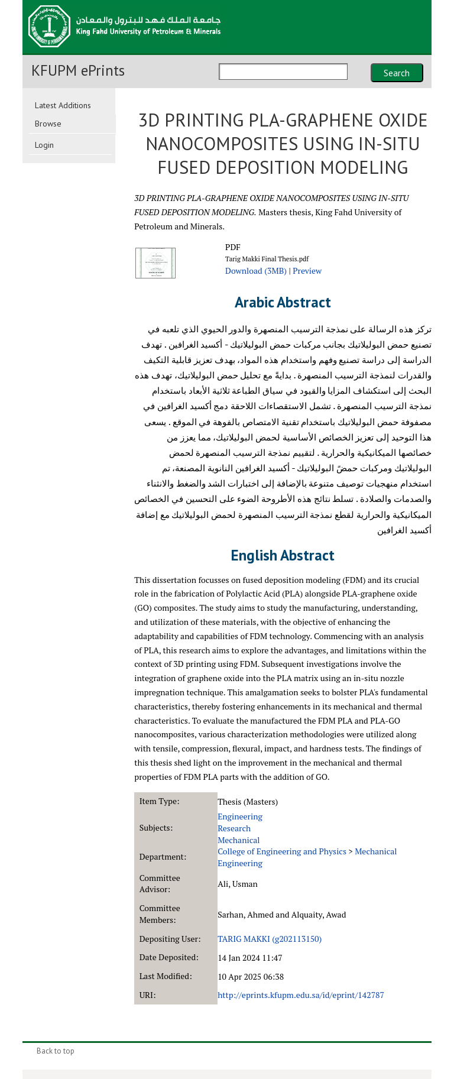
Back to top (55, 1051)
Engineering (240, 816)
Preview (307, 270)
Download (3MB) (256, 270)
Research (234, 828)
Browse (48, 123)
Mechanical (239, 839)
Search (397, 73)
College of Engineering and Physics (282, 851)
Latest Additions (63, 105)
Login (44, 145)
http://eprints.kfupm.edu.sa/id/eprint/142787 (301, 994)
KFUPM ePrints (78, 70)
